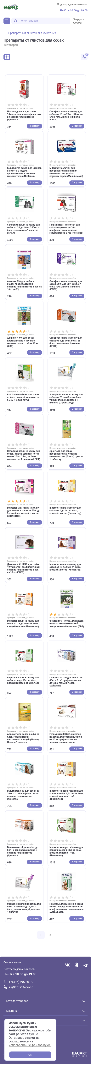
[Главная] (10, 7)
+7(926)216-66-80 (21, 987)
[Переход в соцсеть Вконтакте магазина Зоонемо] (67, 965)
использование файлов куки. (30, 1045)
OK (30, 1054)
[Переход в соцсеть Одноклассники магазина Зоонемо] (76, 965)
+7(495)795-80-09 (21, 982)
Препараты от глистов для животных (30, 33)
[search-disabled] (16, 21)
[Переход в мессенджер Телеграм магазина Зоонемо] (86, 965)
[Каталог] (6, 21)
